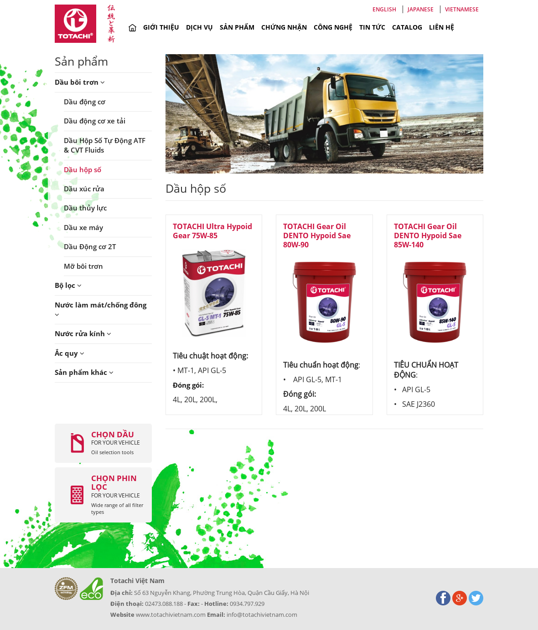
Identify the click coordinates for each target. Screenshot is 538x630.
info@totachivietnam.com (262, 614)
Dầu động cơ (84, 101)
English (384, 9)
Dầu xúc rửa (84, 188)
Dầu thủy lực (85, 207)
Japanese (421, 9)
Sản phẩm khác (84, 372)
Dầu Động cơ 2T (90, 246)
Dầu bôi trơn (80, 82)
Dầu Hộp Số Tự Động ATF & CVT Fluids (104, 145)
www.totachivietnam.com (171, 614)
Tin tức (372, 27)
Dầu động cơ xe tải (94, 120)
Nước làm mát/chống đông (100, 309)
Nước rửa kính (83, 333)
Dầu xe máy (83, 227)
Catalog (407, 27)
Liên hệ (441, 27)
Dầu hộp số (82, 169)
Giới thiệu (161, 27)
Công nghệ (333, 27)
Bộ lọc (68, 285)
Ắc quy (69, 353)
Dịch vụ (199, 27)
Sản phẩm (237, 27)
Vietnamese (462, 9)
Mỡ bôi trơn (83, 266)
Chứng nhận (284, 27)
